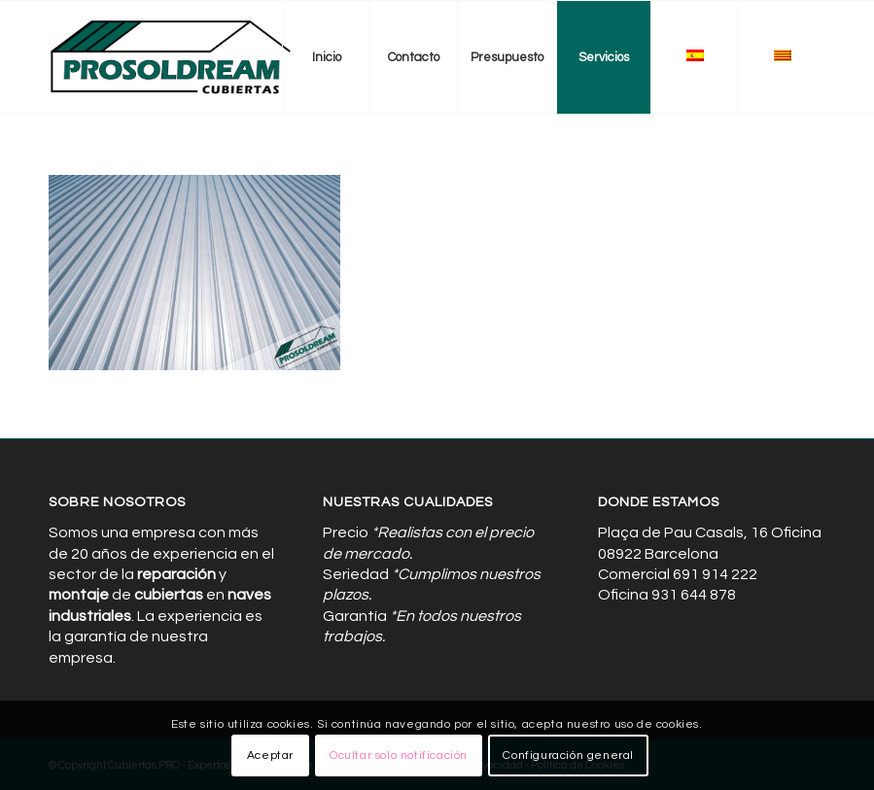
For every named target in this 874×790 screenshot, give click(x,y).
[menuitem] (325, 57)
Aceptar (270, 755)
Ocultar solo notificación (399, 755)
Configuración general (568, 755)
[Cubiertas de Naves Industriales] (172, 57)
